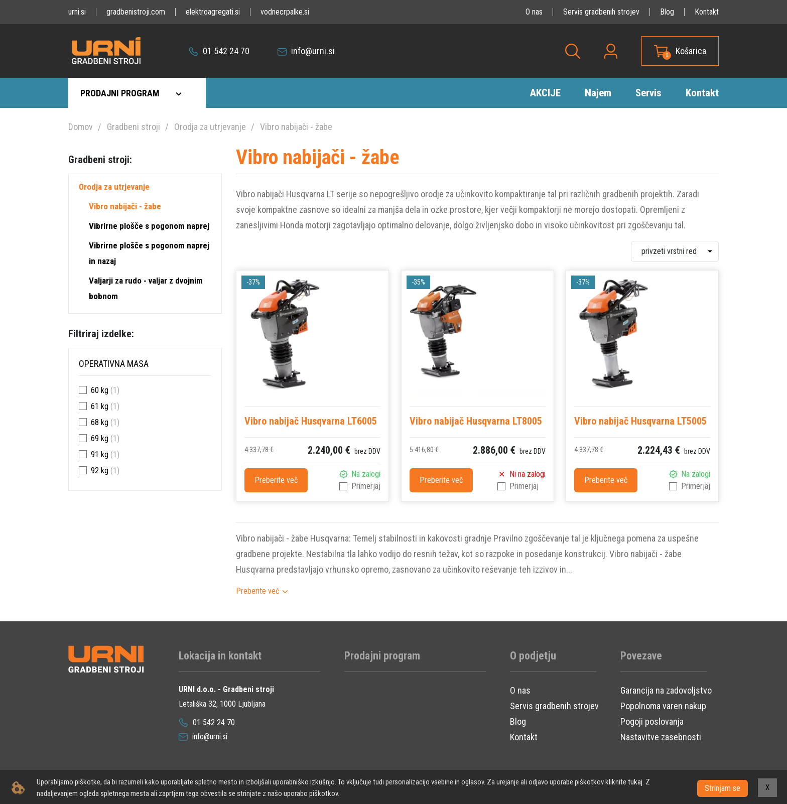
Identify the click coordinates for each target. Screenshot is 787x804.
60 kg (99, 390)
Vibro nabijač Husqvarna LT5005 (640, 421)
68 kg (99, 422)
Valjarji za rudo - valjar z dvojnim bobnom (146, 288)
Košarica (691, 51)
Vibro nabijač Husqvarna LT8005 (476, 421)
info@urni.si (306, 51)
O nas (534, 12)
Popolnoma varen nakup (663, 706)
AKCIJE (545, 93)
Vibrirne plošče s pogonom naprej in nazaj (149, 253)
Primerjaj (365, 486)
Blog (667, 12)
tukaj (635, 781)
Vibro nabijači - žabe (296, 126)
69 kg (99, 438)
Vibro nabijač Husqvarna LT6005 (310, 421)
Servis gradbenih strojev (601, 12)
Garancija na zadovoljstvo (666, 690)
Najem (598, 93)
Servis (648, 93)
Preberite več (276, 480)
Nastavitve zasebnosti (660, 737)
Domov (80, 126)
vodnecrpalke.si (284, 12)
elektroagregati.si (213, 12)
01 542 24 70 (219, 51)
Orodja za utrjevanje (210, 126)
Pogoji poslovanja (652, 721)
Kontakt (707, 12)
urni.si (77, 12)
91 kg (99, 454)
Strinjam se (722, 787)
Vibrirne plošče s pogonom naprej (149, 226)
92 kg (99, 470)
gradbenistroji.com (135, 12)
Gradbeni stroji (133, 126)
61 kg (99, 406)
